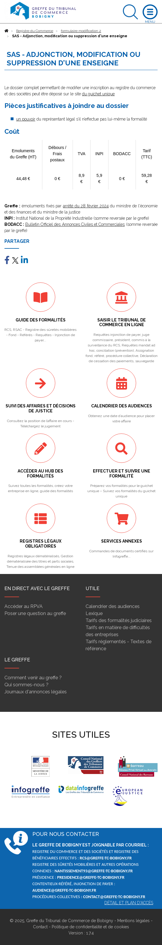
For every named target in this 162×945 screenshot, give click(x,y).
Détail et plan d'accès (128, 902)
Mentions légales (133, 920)
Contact (40, 926)
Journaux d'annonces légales (35, 692)
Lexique (94, 613)
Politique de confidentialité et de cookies (90, 926)
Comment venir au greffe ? (33, 677)
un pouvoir (25, 119)
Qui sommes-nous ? (26, 684)
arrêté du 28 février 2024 (85, 206)
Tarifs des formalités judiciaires (119, 620)
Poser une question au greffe (35, 613)
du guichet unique (98, 94)
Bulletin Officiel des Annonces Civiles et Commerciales (75, 224)
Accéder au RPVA (23, 606)
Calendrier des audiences (113, 606)
